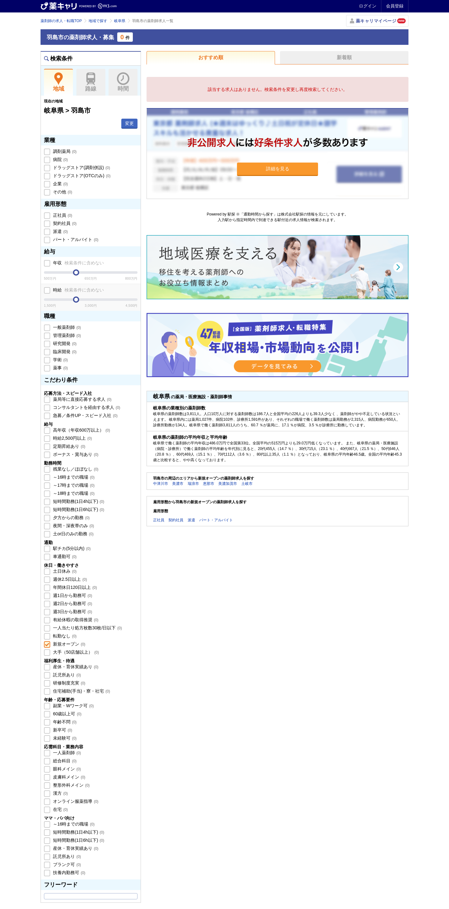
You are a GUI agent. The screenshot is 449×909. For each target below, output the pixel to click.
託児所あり (66, 674)
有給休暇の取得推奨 (75, 619)
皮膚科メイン (68, 776)
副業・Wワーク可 (73, 705)
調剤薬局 (64, 151)
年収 (78, 262)
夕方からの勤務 (71, 517)
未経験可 (64, 738)
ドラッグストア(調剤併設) (81, 167)
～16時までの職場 (73, 477)
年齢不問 (64, 721)
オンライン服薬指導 (75, 801)
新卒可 (62, 729)
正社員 (62, 215)
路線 (91, 82)
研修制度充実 (68, 682)
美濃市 (177, 483)
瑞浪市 (193, 483)
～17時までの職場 (73, 485)
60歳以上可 (66, 713)
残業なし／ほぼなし (75, 468)
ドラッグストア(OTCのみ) (81, 175)
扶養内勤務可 (68, 872)
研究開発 (64, 343)
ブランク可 (66, 864)
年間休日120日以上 (74, 587)
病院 (60, 159)
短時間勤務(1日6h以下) (78, 509)
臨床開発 (64, 351)
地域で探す (98, 21)
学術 (60, 359)
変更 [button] (129, 123)
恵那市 (208, 483)
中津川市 (160, 483)
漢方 (60, 793)
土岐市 (247, 483)
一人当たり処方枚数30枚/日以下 (87, 627)
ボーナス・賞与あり (75, 454)
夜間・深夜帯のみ (73, 525)
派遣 (60, 231)
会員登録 (394, 5)
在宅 (60, 809)
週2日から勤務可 (72, 603)
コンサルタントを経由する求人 (86, 407)
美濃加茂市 (227, 483)
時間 (123, 82)
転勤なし (64, 635)
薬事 (60, 367)
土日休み (64, 571)
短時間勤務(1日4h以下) (78, 501)
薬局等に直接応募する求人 (82, 399)
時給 (78, 289)
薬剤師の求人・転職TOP (61, 21)
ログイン (367, 5)
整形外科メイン (71, 785)
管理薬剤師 (66, 335)
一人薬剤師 (66, 752)
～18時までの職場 (73, 493)
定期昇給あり (68, 446)
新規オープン (68, 644)
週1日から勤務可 (72, 595)
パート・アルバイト (75, 239)
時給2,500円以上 (72, 438)
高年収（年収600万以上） (81, 430)
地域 (58, 82)
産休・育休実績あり (75, 666)
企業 (60, 183)
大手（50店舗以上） (75, 652)
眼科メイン (66, 768)
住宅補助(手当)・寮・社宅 (81, 691)
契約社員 (64, 223)
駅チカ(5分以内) (71, 548)
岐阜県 (119, 21)
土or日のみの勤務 (73, 533)
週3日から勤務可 (72, 611)
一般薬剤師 (66, 327)
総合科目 (64, 760)
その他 (62, 191)
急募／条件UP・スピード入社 (85, 415)
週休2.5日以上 (69, 579)
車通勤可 (64, 556)
